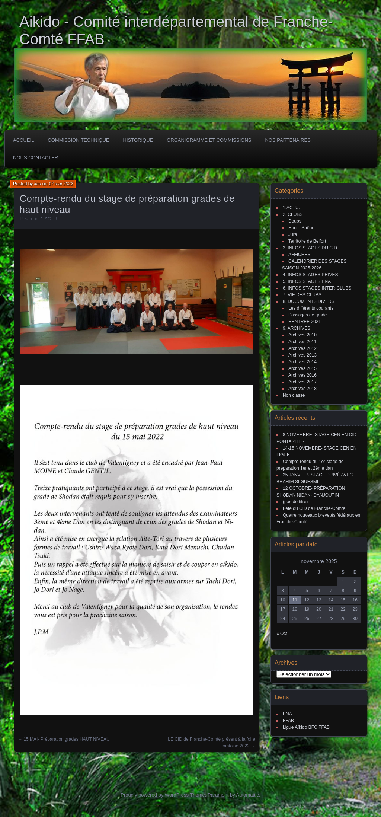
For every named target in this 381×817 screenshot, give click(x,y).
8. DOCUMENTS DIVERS (308, 301)
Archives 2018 (302, 388)
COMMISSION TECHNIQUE (78, 140)
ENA (287, 714)
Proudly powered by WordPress (155, 795)
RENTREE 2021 (304, 321)
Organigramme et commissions (209, 140)
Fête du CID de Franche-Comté (314, 508)
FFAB (288, 720)
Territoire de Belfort (307, 241)
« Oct (281, 633)
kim (37, 183)
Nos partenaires (287, 140)
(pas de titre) (295, 501)
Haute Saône (301, 227)
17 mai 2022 (60, 183)
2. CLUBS (292, 214)
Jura (292, 234)
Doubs (294, 221)
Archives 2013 (302, 355)
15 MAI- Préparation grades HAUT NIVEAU (66, 739)
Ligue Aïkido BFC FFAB (306, 727)
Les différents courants (310, 308)
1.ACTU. (49, 218)
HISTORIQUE (138, 140)
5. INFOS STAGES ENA (307, 281)
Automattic (247, 795)
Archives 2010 (302, 335)
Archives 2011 (302, 341)
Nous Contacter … (38, 157)
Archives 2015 (302, 368)
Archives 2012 (302, 348)
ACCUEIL (23, 140)
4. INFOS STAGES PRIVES (310, 274)
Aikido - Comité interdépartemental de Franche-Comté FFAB (176, 30)
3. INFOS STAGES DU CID (310, 247)
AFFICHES (299, 254)
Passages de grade (307, 314)
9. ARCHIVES (296, 328)
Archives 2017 (302, 381)
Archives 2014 (302, 361)
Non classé (294, 395)
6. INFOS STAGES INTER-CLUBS (317, 288)
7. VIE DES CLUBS (302, 294)
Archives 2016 (302, 375)
